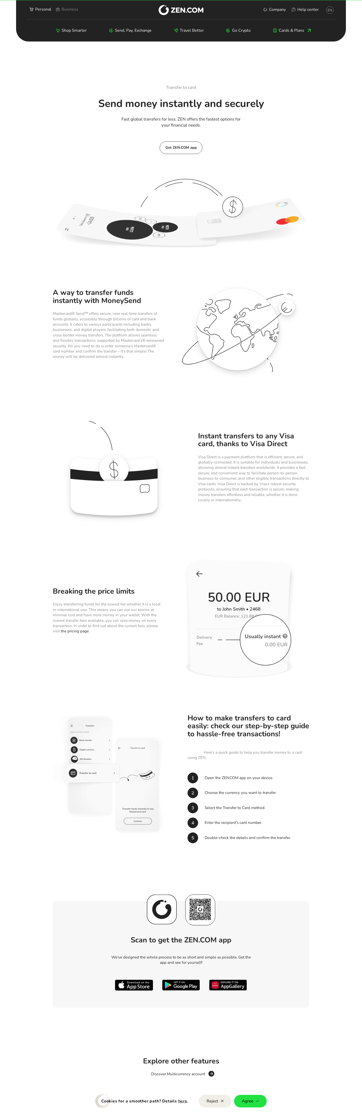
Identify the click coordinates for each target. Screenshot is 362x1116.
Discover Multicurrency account (178, 1074)
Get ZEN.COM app (181, 147)
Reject (215, 1101)
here (182, 1101)
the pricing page (75, 631)
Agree (250, 1101)
